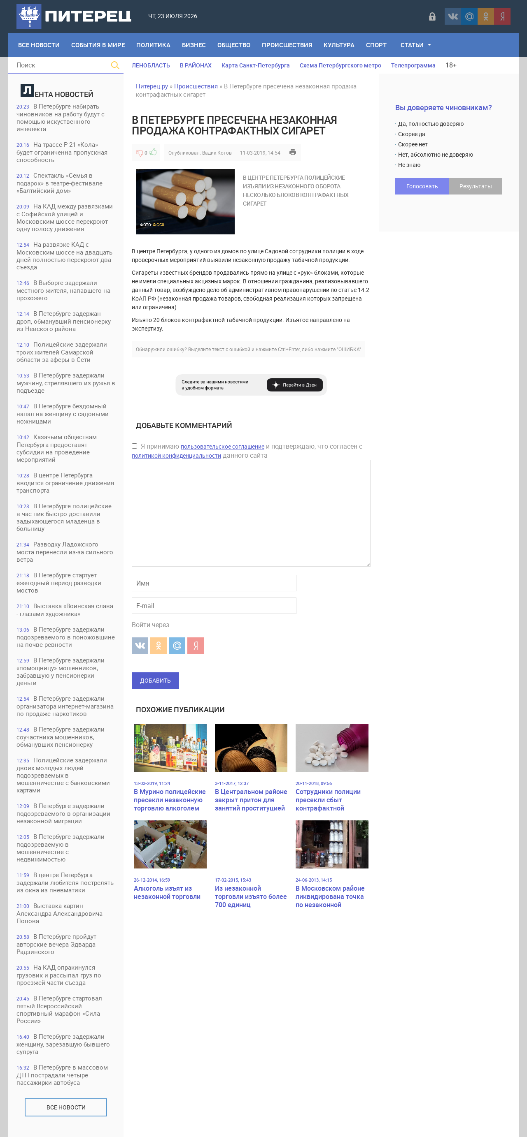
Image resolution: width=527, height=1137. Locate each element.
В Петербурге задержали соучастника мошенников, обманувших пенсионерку (60, 736)
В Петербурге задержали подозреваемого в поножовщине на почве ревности (65, 636)
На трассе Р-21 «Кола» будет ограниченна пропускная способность (61, 152)
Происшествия (287, 45)
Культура (339, 45)
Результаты (475, 186)
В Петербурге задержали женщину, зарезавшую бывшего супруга (63, 1044)
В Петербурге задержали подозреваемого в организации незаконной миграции (63, 813)
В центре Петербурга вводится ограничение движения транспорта (65, 482)
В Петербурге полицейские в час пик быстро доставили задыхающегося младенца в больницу (64, 517)
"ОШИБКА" (349, 349)
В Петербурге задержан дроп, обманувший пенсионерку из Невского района (63, 321)
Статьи (412, 45)
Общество (233, 45)
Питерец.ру (152, 86)
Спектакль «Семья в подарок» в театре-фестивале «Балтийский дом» (59, 183)
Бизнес (194, 45)
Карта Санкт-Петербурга (256, 65)
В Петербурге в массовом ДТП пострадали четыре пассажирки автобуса (62, 1074)
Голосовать (422, 186)
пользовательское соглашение (222, 446)
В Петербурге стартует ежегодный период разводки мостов (58, 582)
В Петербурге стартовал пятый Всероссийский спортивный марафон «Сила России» (59, 1009)
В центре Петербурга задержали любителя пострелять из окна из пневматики (65, 882)
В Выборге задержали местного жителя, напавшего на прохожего (63, 290)
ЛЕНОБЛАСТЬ (151, 65)
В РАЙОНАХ (196, 65)
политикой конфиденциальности (176, 455)
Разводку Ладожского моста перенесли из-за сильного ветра (64, 551)
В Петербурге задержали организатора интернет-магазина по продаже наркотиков (65, 706)
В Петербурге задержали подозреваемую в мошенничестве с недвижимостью (60, 847)
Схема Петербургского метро (340, 65)
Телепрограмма (413, 65)
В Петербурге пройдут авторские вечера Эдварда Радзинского (56, 944)
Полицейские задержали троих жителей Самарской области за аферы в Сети (61, 352)
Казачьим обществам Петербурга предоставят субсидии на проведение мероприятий (56, 448)
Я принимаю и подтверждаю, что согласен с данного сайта (247, 451)
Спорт (376, 45)
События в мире (98, 45)
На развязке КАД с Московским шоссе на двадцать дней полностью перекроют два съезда (64, 255)
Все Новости (39, 45)
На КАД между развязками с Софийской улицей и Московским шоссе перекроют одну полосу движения (64, 217)
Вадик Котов (217, 152)
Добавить (155, 680)
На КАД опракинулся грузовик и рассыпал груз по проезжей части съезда (58, 974)
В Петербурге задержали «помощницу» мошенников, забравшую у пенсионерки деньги (60, 671)
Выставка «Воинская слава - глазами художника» (64, 610)
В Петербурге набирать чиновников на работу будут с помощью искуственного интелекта (60, 117)
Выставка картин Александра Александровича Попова (59, 913)
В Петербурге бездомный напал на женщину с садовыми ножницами (62, 413)
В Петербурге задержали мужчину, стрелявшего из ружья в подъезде (65, 382)
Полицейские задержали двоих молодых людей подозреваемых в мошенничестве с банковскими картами (63, 775)
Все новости (66, 1107)
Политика (153, 45)
